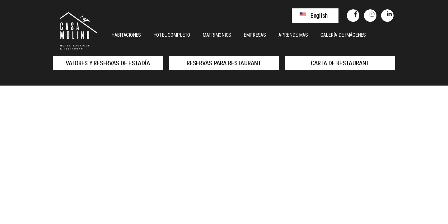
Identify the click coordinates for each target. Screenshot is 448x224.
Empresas (255, 35)
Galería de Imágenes (343, 35)
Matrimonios (217, 35)
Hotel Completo (171, 35)
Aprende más (293, 35)
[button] (315, 15)
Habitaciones (126, 35)
